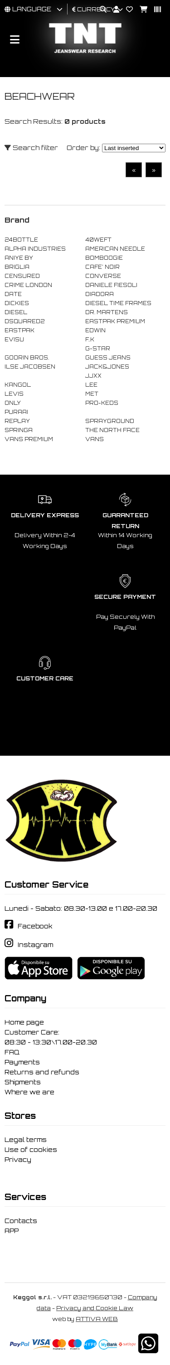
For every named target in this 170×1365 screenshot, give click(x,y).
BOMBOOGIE (104, 258)
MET (91, 394)
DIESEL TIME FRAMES (118, 303)
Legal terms (26, 1139)
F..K (89, 339)
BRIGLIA (17, 267)
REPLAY (17, 421)
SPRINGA (19, 430)
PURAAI (16, 412)
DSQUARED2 (24, 321)
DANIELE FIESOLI (111, 285)
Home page (24, 1022)
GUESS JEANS (108, 358)
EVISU (14, 339)
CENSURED (22, 276)
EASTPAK (19, 330)
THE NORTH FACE (112, 430)
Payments (22, 1062)
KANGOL (18, 385)
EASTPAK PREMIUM (115, 321)
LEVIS (14, 394)
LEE (91, 385)
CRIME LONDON (28, 285)
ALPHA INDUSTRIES (35, 249)
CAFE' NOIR (102, 267)
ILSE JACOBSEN (30, 367)
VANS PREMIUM (29, 439)
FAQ (12, 1052)
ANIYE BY (19, 258)
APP (12, 1230)
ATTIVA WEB (97, 1319)
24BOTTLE (21, 240)
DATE (13, 294)
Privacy (18, 1159)
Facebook (35, 926)
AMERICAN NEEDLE (115, 249)
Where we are (29, 1092)
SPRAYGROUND (109, 421)
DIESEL (16, 312)
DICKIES (17, 303)
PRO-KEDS (101, 403)
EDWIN (95, 330)
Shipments (23, 1082)
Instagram (35, 944)
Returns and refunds (42, 1072)
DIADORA (99, 294)
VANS (94, 439)
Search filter (31, 147)
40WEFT (98, 240)
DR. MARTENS (106, 312)
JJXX (93, 376)
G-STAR (97, 348)
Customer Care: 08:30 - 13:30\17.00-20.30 (51, 1037)
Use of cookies (31, 1149)
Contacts (21, 1220)
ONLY (13, 403)
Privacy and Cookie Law (94, 1308)
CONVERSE (103, 276)
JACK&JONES (107, 367)
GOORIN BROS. (27, 358)
